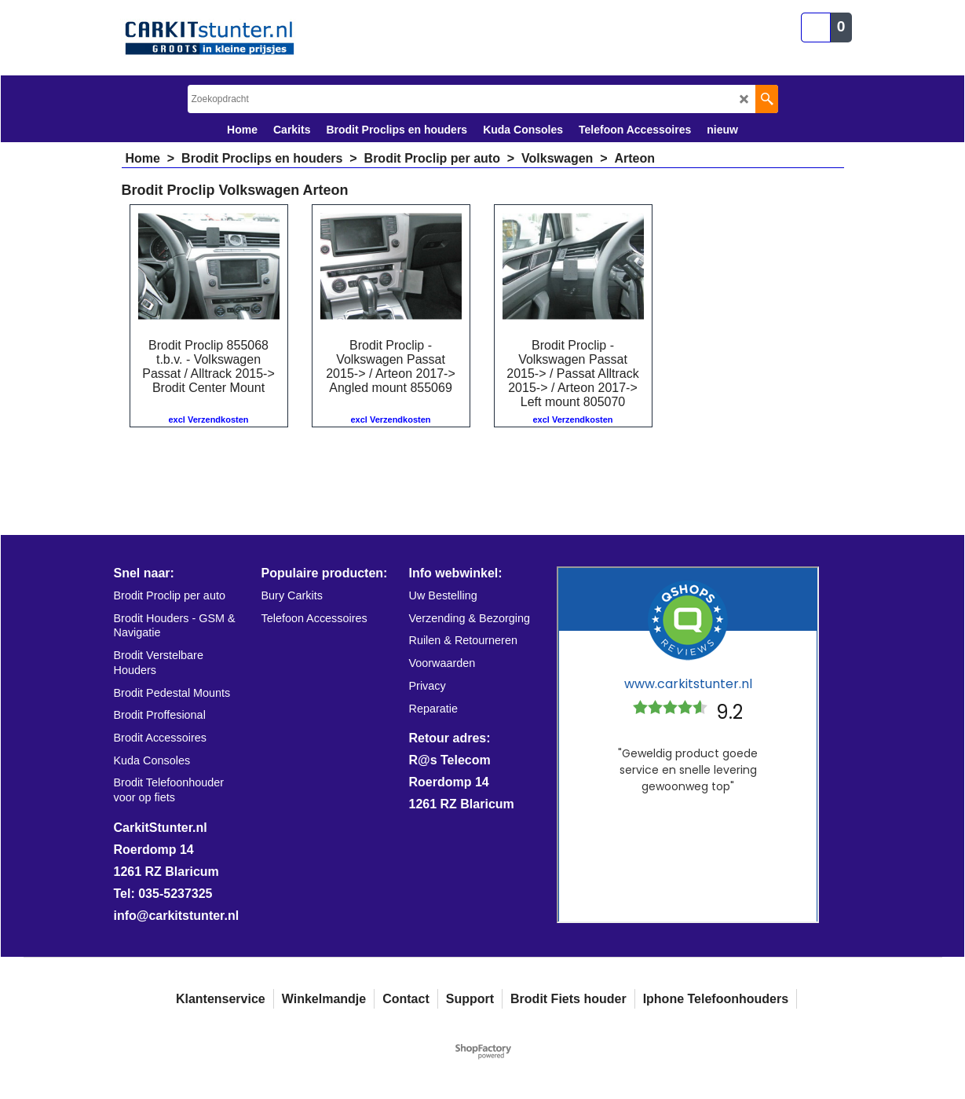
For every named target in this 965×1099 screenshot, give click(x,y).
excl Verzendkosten (208, 419)
